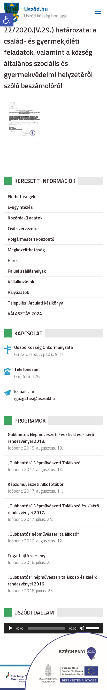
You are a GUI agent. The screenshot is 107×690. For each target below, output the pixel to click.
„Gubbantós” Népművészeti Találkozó (44, 462)
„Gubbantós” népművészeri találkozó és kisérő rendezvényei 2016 (52, 580)
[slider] (46, 628)
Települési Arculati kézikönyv (35, 303)
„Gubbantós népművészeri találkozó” (43, 534)
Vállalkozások (21, 281)
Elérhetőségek (21, 196)
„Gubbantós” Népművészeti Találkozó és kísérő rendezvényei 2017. (53, 509)
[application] (53, 628)
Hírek (13, 260)
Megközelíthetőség (26, 249)
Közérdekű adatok (25, 218)
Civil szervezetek (24, 228)
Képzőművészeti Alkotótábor (36, 484)
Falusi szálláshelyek (27, 271)
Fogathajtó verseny (26, 555)
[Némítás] (82, 628)
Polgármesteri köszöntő (31, 239)
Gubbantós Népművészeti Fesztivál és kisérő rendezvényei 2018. (51, 438)
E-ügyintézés (20, 207)
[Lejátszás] (10, 628)
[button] (6, 19)
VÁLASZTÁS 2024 (25, 313)
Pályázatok (18, 292)
